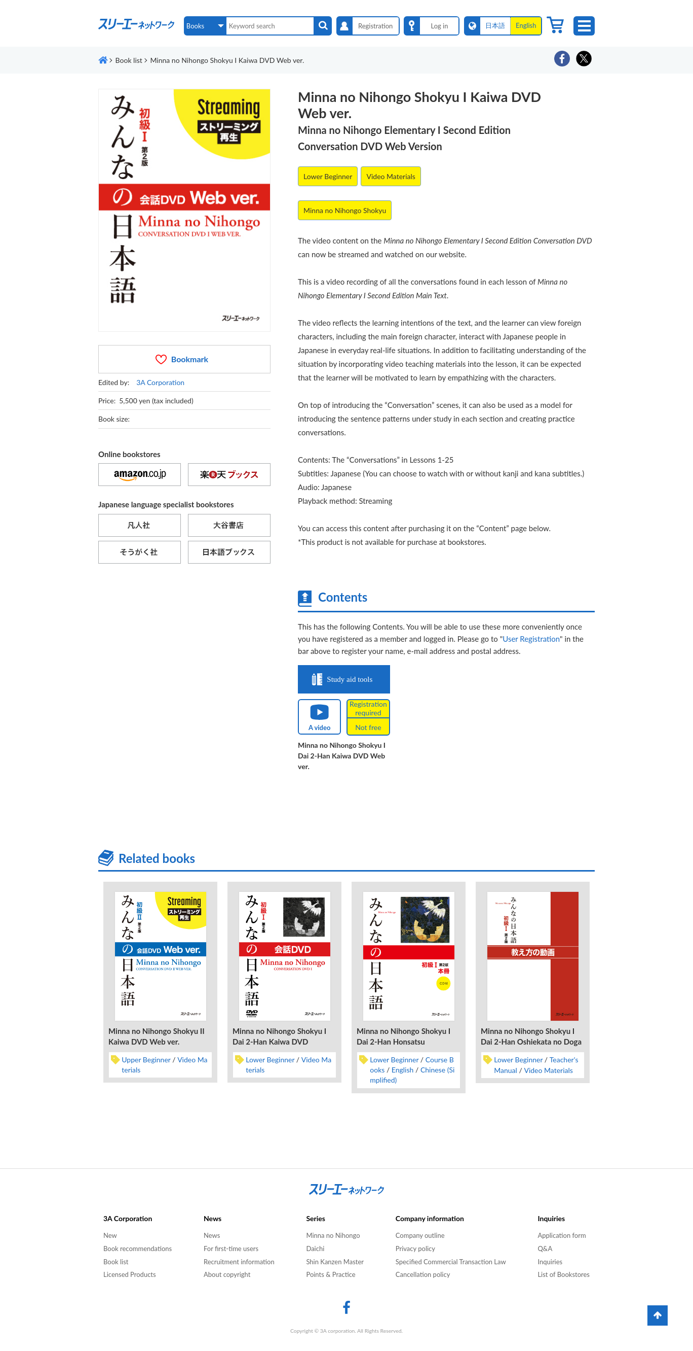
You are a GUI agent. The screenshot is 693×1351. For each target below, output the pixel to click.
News (212, 1235)
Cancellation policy (423, 1274)
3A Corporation (160, 382)
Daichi (315, 1248)
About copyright (227, 1274)
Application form (561, 1235)
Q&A (544, 1248)
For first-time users (231, 1248)
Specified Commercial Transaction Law (451, 1262)
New (110, 1235)
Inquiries (549, 1262)
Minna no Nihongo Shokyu (344, 210)
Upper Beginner (146, 1059)
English (403, 1069)
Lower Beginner (327, 176)
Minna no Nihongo (333, 1235)
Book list (115, 1262)
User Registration (531, 638)
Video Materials (390, 176)
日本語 (495, 25)
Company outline (420, 1235)
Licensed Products (129, 1274)
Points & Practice (330, 1274)
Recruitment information (239, 1262)
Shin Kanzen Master (335, 1262)
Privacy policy (415, 1248)
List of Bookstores (563, 1274)
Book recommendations (137, 1248)
